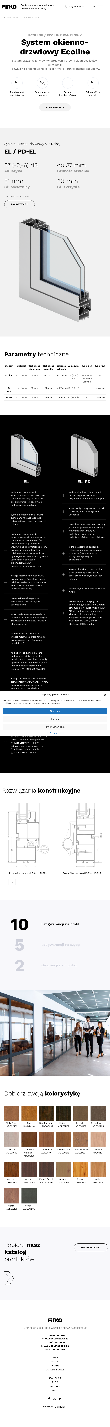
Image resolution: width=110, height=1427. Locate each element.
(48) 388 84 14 (75, 6)
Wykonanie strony (54, 1407)
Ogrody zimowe (55, 1369)
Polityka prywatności (56, 733)
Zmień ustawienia (55, 727)
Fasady (55, 1365)
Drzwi (55, 1361)
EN (94, 6)
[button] (105, 694)
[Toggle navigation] (100, 7)
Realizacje (55, 1378)
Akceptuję (55, 711)
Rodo (55, 1390)
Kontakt (55, 1386)
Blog (55, 1382)
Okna (55, 1357)
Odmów (55, 719)
